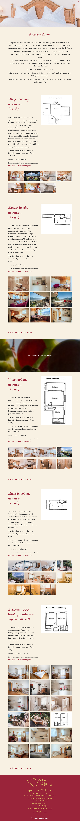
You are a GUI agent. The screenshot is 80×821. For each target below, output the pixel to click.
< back (20, 333)
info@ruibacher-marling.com (20, 166)
